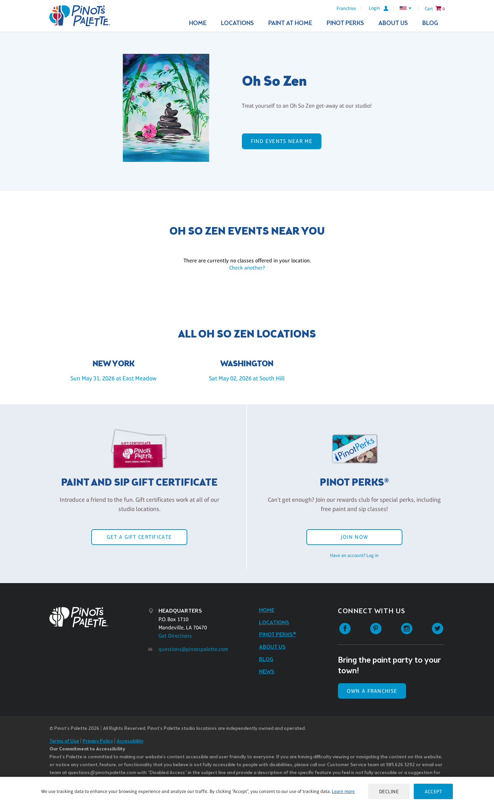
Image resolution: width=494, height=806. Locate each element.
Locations (237, 23)
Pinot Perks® (277, 634)
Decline (389, 791)
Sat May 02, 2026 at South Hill (247, 378)
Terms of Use (64, 741)
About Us (393, 23)
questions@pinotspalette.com (193, 649)
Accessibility (130, 741)
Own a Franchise (372, 691)
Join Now (354, 537)
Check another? (247, 267)
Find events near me (282, 141)
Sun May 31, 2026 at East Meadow (113, 378)
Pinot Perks (345, 23)
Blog (430, 23)
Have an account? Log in (354, 555)
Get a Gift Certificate (139, 537)
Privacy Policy (98, 741)
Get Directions (175, 635)
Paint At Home (290, 23)
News (266, 671)
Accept (433, 791)
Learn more (343, 791)
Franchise (346, 8)
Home (198, 23)
